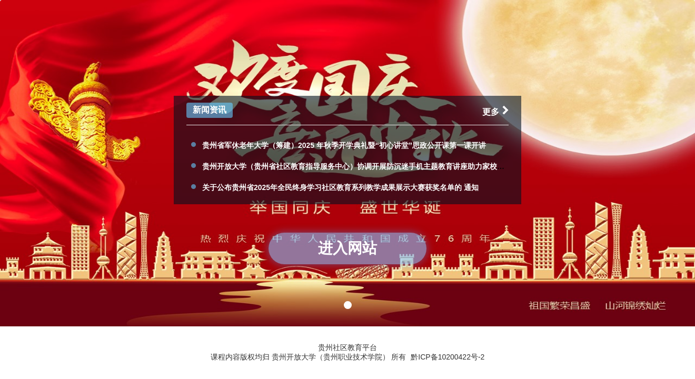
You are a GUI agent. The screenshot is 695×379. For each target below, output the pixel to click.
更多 (497, 111)
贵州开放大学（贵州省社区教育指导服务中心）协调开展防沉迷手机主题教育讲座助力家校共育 (357, 166)
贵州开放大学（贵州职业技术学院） (332, 357)
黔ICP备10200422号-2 (447, 357)
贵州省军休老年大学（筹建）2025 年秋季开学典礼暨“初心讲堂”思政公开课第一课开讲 (344, 145)
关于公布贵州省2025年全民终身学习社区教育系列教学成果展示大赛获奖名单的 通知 (340, 187)
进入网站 (347, 248)
